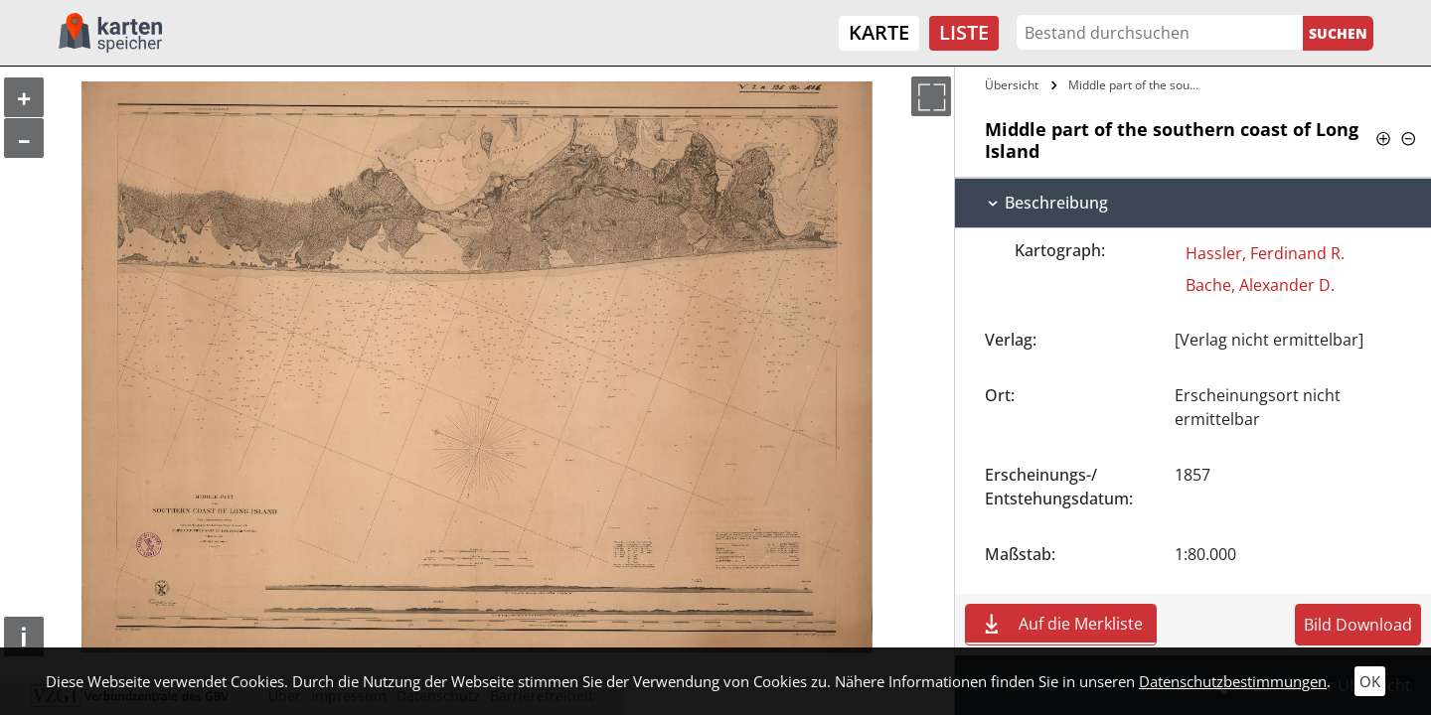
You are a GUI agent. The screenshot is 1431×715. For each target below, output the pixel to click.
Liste (964, 32)
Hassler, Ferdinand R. (1265, 253)
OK (1369, 681)
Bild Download (1358, 625)
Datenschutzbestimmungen (1233, 681)
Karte (879, 32)
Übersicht (1011, 84)
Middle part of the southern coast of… (1136, 84)
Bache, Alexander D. (1260, 285)
